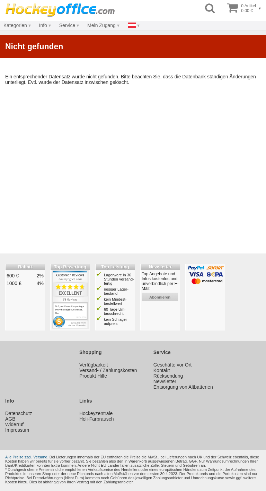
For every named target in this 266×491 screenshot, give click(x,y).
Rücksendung (168, 376)
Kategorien (15, 25)
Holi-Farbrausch (96, 419)
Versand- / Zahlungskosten (108, 370)
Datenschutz (18, 413)
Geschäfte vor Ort (172, 365)
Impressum (17, 430)
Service (67, 25)
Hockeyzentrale (96, 413)
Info (43, 25)
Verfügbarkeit (93, 365)
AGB (10, 419)
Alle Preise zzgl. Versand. (26, 457)
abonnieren (159, 297)
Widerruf (14, 424)
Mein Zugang (101, 25)
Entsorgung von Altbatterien (183, 387)
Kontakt (161, 370)
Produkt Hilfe (93, 376)
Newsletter (164, 381)
